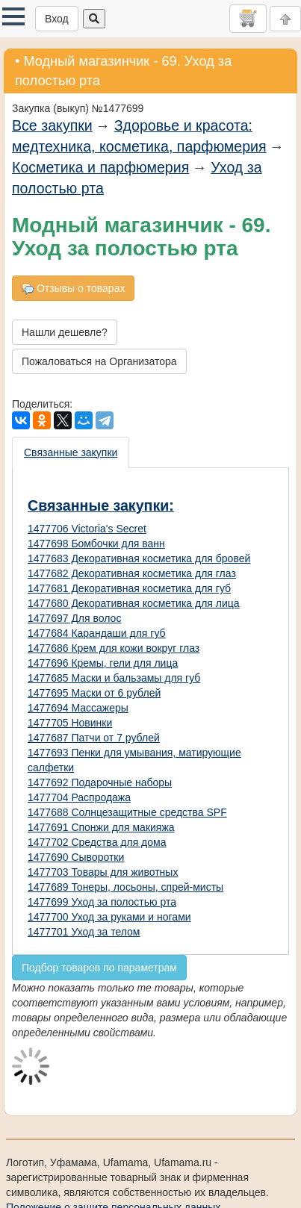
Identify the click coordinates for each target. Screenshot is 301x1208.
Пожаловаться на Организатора (99, 361)
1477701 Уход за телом (84, 932)
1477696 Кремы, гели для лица (103, 663)
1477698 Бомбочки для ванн (96, 543)
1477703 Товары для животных (103, 872)
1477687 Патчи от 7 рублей (94, 738)
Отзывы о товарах (73, 288)
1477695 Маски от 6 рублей (94, 693)
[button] (13, 16)
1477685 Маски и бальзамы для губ (114, 678)
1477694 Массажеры (78, 708)
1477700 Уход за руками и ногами (109, 917)
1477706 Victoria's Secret (87, 529)
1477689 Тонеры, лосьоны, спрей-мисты (125, 887)
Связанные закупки (70, 452)
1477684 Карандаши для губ (97, 633)
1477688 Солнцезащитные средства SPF (127, 812)
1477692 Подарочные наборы (100, 782)
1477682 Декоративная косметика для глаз (132, 573)
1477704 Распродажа (79, 797)
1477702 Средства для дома (97, 842)
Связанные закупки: (101, 505)
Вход (57, 19)
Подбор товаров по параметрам (99, 968)
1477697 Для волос (74, 618)
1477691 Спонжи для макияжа (101, 827)
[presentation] (71, 452)
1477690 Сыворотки (76, 857)
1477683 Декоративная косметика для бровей (139, 558)
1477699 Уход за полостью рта (102, 902)
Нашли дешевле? (65, 332)
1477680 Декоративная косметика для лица (134, 603)
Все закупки (52, 125)
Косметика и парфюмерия (100, 167)
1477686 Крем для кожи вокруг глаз (113, 648)
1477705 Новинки (70, 723)
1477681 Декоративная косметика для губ (129, 588)
